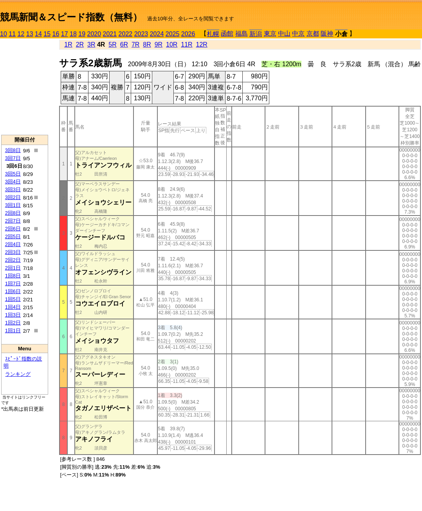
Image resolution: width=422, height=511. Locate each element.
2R (80, 44)
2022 (126, 34)
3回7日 (13, 158)
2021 (110, 34)
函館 (227, 33)
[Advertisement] (24, 87)
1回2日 (13, 323)
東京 (270, 33)
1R (68, 44)
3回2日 (13, 197)
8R (147, 44)
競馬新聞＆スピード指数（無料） (71, 17)
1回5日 (13, 299)
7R (135, 44)
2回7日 (13, 221)
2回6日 (13, 229)
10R (171, 44)
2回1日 (13, 268)
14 (38, 34)
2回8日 (13, 213)
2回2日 (13, 260)
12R (201, 44)
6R (124, 44)
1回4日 (13, 307)
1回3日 (13, 315)
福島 (241, 33)
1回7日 (13, 283)
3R (91, 44)
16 (56, 34)
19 (81, 34)
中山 (284, 33)
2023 (141, 34)
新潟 (255, 34)
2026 (188, 34)
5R (112, 44)
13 (29, 34)
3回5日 (13, 174)
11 (12, 34)
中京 (298, 33)
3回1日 (13, 205)
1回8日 (13, 276)
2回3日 (13, 252)
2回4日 (13, 244)
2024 (157, 34)
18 (73, 34)
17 (64, 34)
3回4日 (13, 182)
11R (186, 44)
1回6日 (13, 291)
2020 (94, 34)
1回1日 (13, 330)
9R (158, 44)
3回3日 (13, 189)
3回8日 (13, 150)
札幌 (213, 34)
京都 (313, 33)
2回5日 (13, 236)
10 (3, 34)
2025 (173, 34)
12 (21, 34)
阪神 (327, 33)
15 (46, 34)
